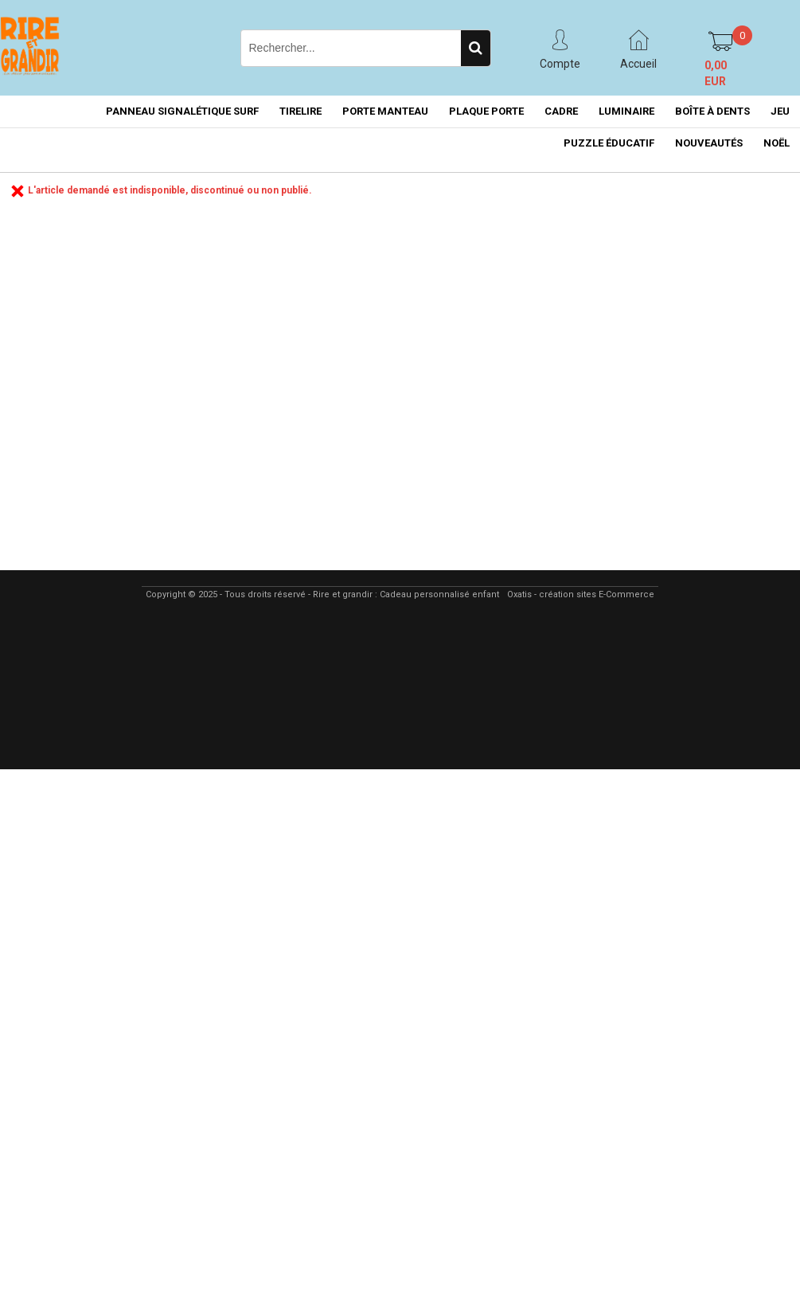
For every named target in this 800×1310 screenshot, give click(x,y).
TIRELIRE (300, 111)
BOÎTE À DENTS (712, 111)
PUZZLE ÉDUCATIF (609, 143)
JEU (780, 111)
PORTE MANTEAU (385, 111)
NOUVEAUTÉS (709, 143)
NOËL (776, 143)
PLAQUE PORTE (486, 111)
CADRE (561, 111)
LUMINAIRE (626, 111)
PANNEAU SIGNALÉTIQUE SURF (182, 111)
